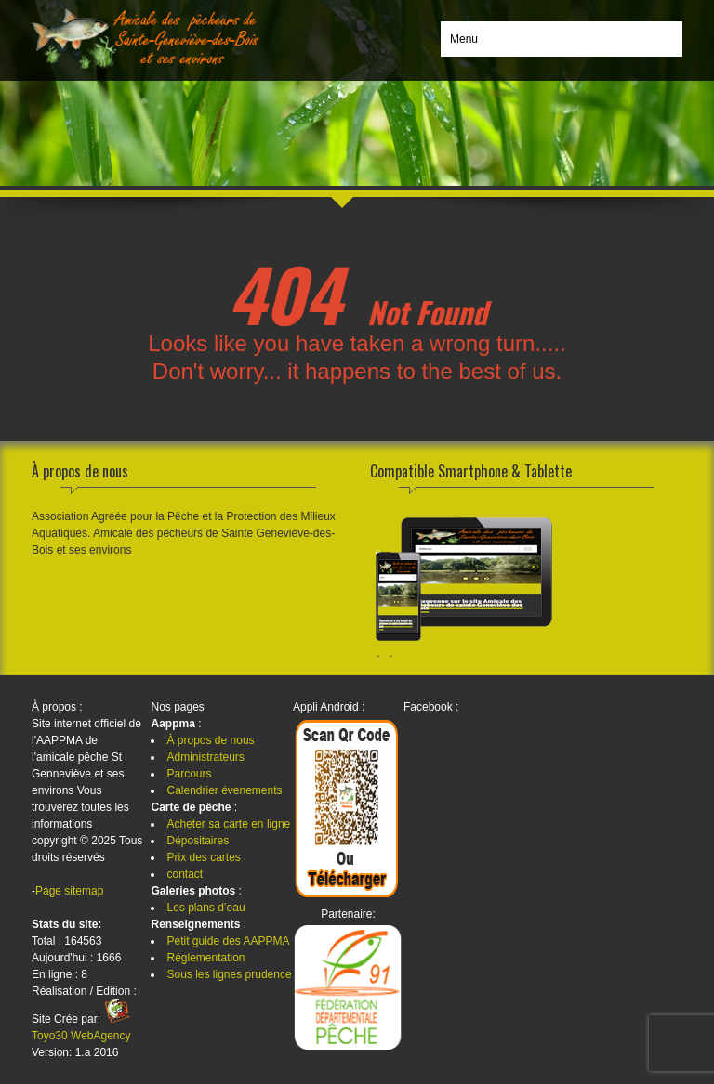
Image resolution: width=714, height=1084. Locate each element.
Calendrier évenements (224, 790)
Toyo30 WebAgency (81, 1035)
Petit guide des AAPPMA (227, 940)
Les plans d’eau (205, 907)
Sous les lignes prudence (228, 974)
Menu (464, 39)
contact (184, 874)
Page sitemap (69, 890)
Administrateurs (205, 757)
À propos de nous (210, 740)
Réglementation (205, 957)
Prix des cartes (203, 857)
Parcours (188, 773)
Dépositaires (197, 840)
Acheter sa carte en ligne (228, 823)
